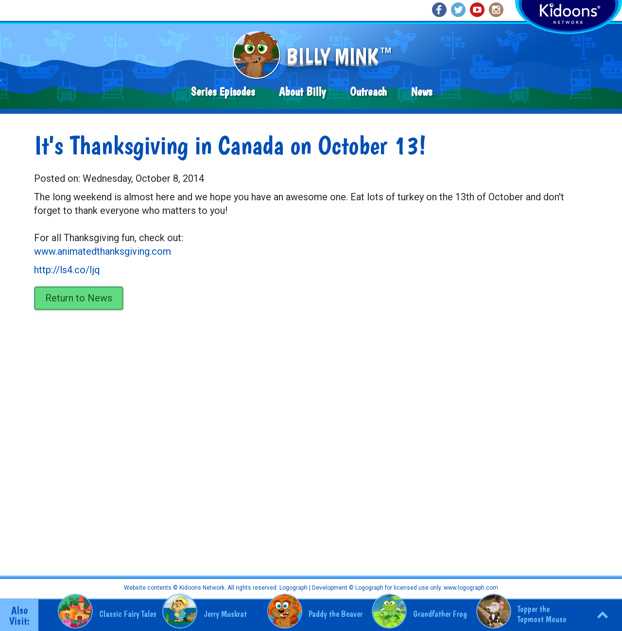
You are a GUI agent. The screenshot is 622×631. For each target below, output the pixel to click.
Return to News (78, 298)
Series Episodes (223, 92)
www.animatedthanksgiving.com (102, 251)
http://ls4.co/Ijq (67, 270)
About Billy (302, 92)
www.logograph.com (470, 587)
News (421, 92)
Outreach (368, 92)
